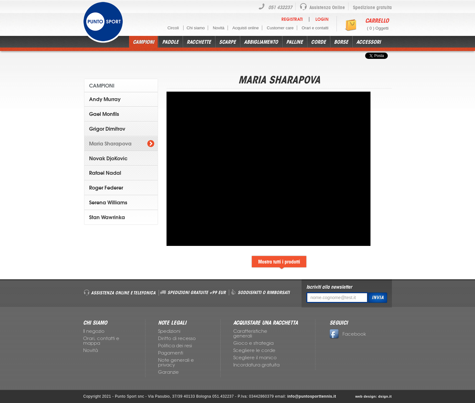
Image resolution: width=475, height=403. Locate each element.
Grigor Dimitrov (107, 129)
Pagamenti (170, 353)
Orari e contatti (315, 28)
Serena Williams (108, 202)
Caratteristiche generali (250, 333)
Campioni (143, 42)
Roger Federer (106, 187)
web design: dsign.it (373, 396)
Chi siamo (196, 28)
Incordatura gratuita (256, 365)
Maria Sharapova (110, 143)
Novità (218, 28)
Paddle (170, 42)
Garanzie (168, 372)
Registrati (292, 19)
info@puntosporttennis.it (311, 396)
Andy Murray (105, 99)
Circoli (173, 28)
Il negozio (94, 331)
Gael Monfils (104, 114)
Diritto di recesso (177, 338)
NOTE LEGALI (172, 322)
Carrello (377, 20)
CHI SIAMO (95, 322)
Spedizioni (169, 331)
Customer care (280, 28)
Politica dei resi (175, 346)
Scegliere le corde (254, 350)
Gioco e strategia (253, 343)
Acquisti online (245, 28)
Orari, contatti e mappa (101, 341)
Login (322, 19)
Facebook (348, 334)
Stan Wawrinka (107, 217)
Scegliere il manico (255, 357)
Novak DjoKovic (108, 158)
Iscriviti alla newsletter (329, 287)
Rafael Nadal (105, 173)
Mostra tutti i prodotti (279, 261)
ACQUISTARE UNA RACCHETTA (265, 322)
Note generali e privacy (176, 362)
